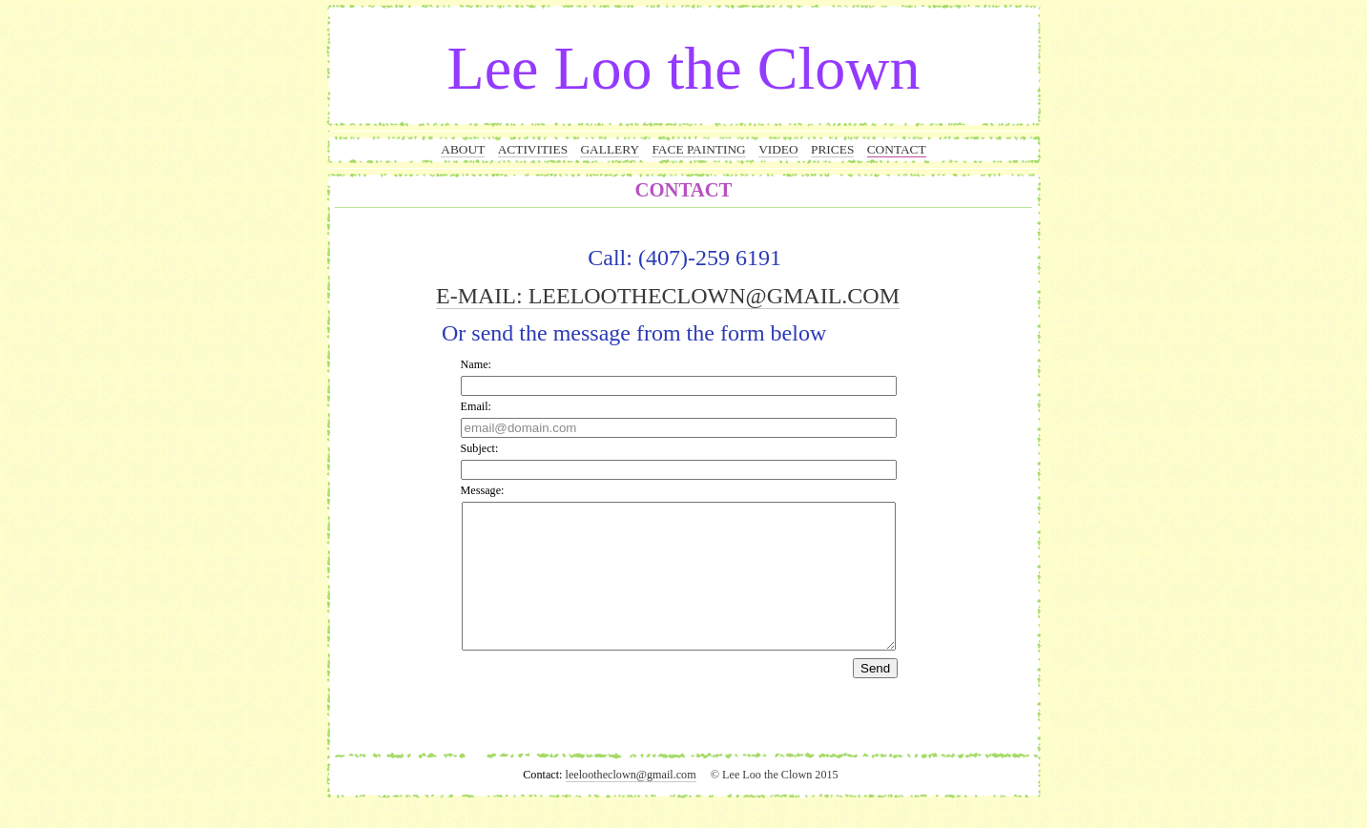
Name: (476, 364)
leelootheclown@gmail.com (631, 803)
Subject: (480, 448)
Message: (483, 490)
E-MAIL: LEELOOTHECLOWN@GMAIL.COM (668, 295)
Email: (476, 406)
